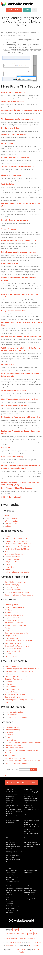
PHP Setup (9, 735)
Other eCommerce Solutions (31, 833)
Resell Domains (10, 879)
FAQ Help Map (10, 755)
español (29, 933)
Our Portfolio (9, 901)
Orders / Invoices (11, 656)
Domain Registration (11, 870)
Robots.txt (5, 448)
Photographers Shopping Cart (17, 592)
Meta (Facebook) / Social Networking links (19, 399)
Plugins (7, 628)
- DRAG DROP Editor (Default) (16, 541)
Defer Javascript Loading (12, 457)
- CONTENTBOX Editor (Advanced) (18, 544)
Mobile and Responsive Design (14, 811)
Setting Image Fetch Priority (13, 390)
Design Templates (12, 562)
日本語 (37, 930)
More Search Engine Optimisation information (21, 336)
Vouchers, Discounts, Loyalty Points (19, 641)
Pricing (8, 838)
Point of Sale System (29, 796)
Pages (7, 536)
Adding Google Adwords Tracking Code (18, 240)
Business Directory (12, 587)
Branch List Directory (13, 590)
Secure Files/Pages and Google (15, 405)
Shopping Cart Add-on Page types (19, 646)
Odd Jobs (8, 862)
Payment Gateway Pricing (13, 859)
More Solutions (10, 822)
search (34, 10)
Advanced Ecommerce (14, 623)
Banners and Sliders (12, 557)
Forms (7, 564)
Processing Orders (12, 620)
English (15, 930)
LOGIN (27, 10)
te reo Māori (10, 933)
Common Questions (13, 523)
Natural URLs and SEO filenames (15, 157)
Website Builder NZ (11, 792)
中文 (35, 933)
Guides (8, 526)
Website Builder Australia (29, 938)
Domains (9, 868)
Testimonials (9, 904)
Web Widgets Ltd (18, 949)
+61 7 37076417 (35, 943)
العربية (30, 930)
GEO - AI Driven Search (11, 497)
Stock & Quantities (12, 638)
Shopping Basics (11, 605)
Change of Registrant (11, 875)
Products (8, 610)
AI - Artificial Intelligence (12, 820)
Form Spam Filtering (12, 730)
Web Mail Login (28, 873)
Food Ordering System (29, 807)
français (20, 933)
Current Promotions (11, 864)
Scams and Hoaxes (12, 697)
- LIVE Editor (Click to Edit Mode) (17, 549)
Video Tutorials (10, 798)
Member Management (14, 666)
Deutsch (23, 930)
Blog (7, 897)
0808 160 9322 (11, 945)
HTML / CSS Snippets (13, 745)
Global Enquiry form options (16, 676)
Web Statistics (7, 184)
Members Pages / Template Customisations (22, 669)
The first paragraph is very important (17, 119)
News (7, 899)
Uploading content (12, 559)
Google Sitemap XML (10, 263)
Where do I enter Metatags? (13, 134)
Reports (8, 654)
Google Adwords (8, 229)
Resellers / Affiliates (28, 846)
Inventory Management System (32, 820)
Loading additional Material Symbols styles (21, 750)
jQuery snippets (11, 740)
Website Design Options (12, 844)
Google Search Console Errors (14, 311)
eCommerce (28, 790)
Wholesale (9, 630)
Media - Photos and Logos (13, 906)
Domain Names (11, 518)
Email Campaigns (12, 689)
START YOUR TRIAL (14, 10)
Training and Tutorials (29, 892)
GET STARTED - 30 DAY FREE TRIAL (21, 782)
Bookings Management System (17, 633)
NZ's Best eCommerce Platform (14, 890)
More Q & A (9, 567)
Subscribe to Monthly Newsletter (32, 844)
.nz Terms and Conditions (12, 881)
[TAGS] (7, 737)
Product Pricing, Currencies (15, 625)
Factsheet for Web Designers (13, 816)
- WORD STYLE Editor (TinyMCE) (17, 546)
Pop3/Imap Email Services (15, 694)
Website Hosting (11, 521)
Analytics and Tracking (14, 712)
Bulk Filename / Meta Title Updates (16, 488)
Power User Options (12, 727)
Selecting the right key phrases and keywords (21, 110)
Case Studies (9, 895)
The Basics (9, 516)
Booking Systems (28, 805)
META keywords (8, 143)
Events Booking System (14, 584)
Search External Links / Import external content (23, 742)
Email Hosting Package (12, 849)
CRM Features (10, 687)
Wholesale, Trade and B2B (30, 798)
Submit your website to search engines (18, 252)
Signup (26, 838)
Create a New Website (29, 840)
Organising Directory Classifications (19, 595)
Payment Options (12, 618)
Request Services (28, 888)
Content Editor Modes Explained (17, 538)
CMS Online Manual (11, 818)
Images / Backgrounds (14, 554)
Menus (7, 569)
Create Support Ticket (29, 899)
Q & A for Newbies (10, 796)
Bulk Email (8, 684)
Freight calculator (28, 812)
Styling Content (11, 551)
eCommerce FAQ (10, 800)
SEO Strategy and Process (12, 101)
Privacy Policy (9, 912)
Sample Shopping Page (30, 824)
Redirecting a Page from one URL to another (20, 417)
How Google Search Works (13, 92)
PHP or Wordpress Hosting (12, 855)
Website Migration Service (30, 842)
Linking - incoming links (11, 175)
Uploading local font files (15, 758)
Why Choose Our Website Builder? (14, 888)
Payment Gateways (29, 794)
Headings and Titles (10, 128)
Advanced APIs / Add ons (15, 648)
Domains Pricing (10, 842)
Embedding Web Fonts (14, 748)
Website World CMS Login (30, 870)
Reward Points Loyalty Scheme (31, 809)
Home (4, 775)
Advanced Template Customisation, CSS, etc (22, 760)
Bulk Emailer (9, 803)
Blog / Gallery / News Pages (15, 582)
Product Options (11, 612)
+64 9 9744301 (15, 943)
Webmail (8, 681)
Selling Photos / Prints (13, 643)
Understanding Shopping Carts (32, 792)
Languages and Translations (16, 763)
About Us (9, 886)
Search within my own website (14, 220)
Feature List (9, 813)
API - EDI (8, 753)
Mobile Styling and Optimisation (17, 572)
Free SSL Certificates (11, 857)
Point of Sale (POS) (12, 651)
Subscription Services (29, 829)
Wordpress (9, 732)
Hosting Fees (9, 840)
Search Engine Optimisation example (17, 166)
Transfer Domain (10, 873)
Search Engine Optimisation (16, 717)
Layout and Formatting (14, 615)
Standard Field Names (13, 679)
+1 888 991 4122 (34, 945)
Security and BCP (10, 908)
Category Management (14, 607)
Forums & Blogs (11, 692)
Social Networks (11, 714)
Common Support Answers (30, 890)
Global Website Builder (12, 794)
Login (25, 868)
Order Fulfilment (28, 818)
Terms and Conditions (12, 910)
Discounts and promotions (30, 800)
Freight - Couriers (11, 636)
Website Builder (11, 790)
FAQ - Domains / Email (12, 877)
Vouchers (26, 803)
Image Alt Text (7, 365)
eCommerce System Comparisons (32, 827)
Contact (26, 886)
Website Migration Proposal (13, 846)
